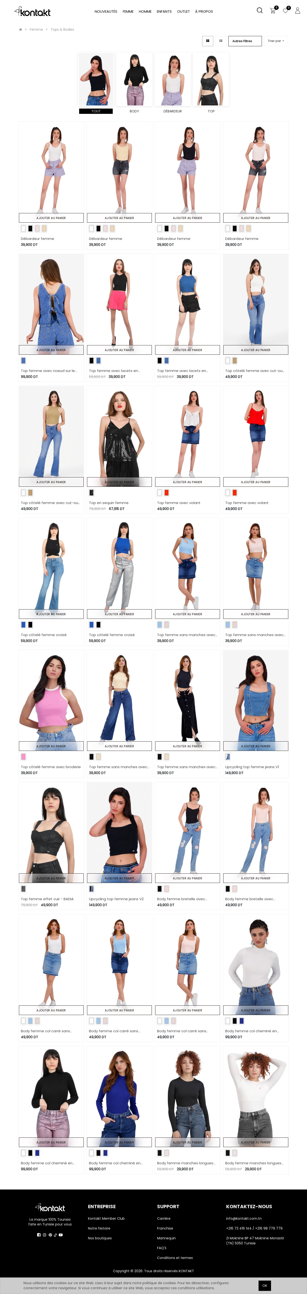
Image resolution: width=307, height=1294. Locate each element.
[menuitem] (204, 11)
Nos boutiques (100, 1238)
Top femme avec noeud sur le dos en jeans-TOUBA (48, 371)
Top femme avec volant (179, 502)
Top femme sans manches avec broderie (118, 767)
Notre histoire (99, 1228)
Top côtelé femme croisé (44, 634)
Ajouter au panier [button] (51, 218)
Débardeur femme (37, 238)
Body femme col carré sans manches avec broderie (45, 1031)
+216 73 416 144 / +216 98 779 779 (254, 1228)
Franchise (165, 1228)
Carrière (164, 1218)
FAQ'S (161, 1248)
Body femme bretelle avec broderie (181, 899)
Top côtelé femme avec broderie (51, 766)
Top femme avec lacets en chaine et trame (113, 371)
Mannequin (167, 1238)
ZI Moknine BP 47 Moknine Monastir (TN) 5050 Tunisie (255, 1241)
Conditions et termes (175, 1257)
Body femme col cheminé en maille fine (251, 1031)
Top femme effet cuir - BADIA (47, 898)
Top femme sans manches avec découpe (186, 635)
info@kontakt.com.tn (244, 1218)
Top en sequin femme (109, 502)
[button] (276, 41)
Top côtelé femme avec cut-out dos (254, 371)
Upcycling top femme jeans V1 (252, 766)
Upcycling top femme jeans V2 (116, 898)
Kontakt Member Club (106, 1218)
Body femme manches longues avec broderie (185, 1163)
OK (264, 1285)
